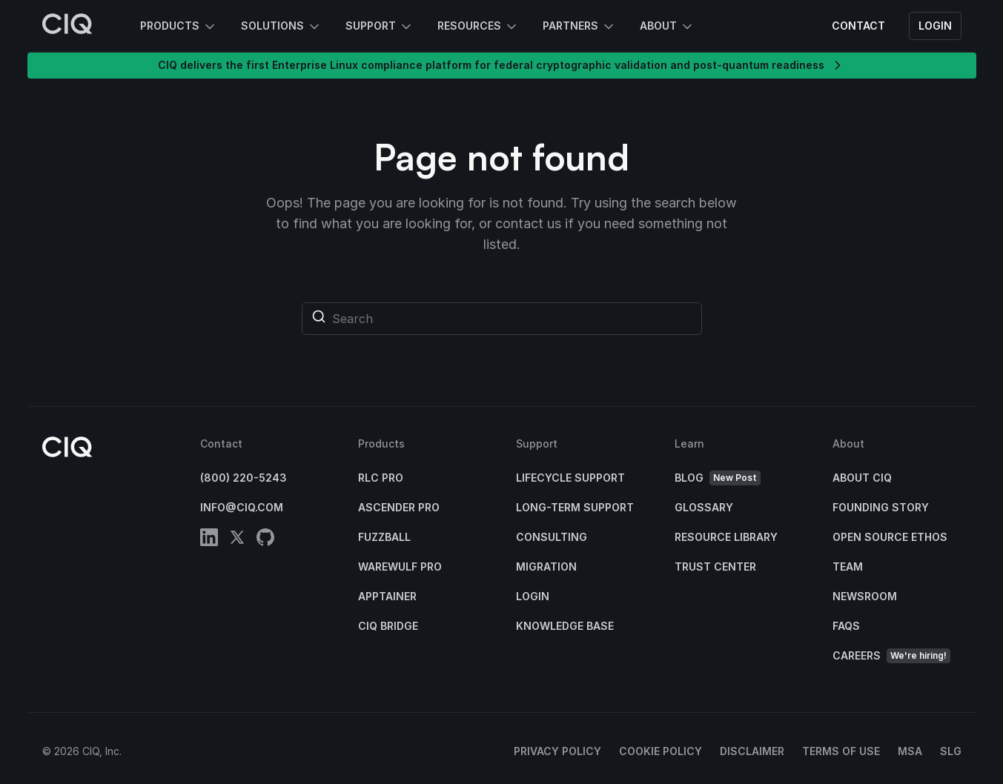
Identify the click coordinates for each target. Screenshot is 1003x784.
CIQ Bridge (388, 625)
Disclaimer (752, 751)
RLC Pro (380, 477)
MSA (910, 751)
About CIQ (862, 477)
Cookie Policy (660, 751)
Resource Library (726, 537)
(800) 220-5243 (243, 477)
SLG (950, 751)
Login (935, 25)
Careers (891, 656)
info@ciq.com (241, 507)
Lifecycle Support (570, 477)
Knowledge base (565, 625)
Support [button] (379, 26)
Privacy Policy (557, 751)
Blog (718, 478)
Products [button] (178, 26)
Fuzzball (384, 537)
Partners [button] (579, 26)
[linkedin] (209, 539)
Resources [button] (478, 26)
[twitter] (237, 540)
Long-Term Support (575, 507)
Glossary (704, 507)
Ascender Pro (399, 507)
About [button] (667, 26)
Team (847, 566)
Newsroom (864, 596)
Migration (546, 566)
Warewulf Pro (400, 566)
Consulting (551, 537)
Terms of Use (841, 751)
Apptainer (387, 596)
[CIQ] (67, 26)
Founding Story (880, 507)
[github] (265, 539)
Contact (858, 25)
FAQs (846, 625)
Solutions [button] (281, 26)
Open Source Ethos (889, 537)
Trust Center (715, 566)
